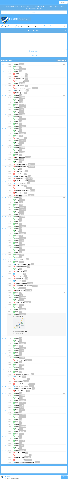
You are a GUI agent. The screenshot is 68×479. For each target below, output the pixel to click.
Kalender (50, 26)
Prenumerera (33, 51)
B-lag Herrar (23, 126)
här (47, 6)
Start (2, 26)
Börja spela (16, 26)
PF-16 (21, 100)
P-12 (27, 74)
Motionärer (22, 152)
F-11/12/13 (22, 64)
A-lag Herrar (23, 107)
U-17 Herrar (22, 83)
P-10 (26, 76)
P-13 (26, 78)
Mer (65, 26)
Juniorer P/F (23, 69)
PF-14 (21, 135)
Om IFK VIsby (8, 26)
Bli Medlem (24, 26)
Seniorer (22, 112)
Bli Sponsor (38, 26)
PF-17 (21, 102)
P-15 (21, 71)
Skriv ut (34, 55)
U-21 (21, 66)
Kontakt (45, 26)
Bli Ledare (31, 26)
